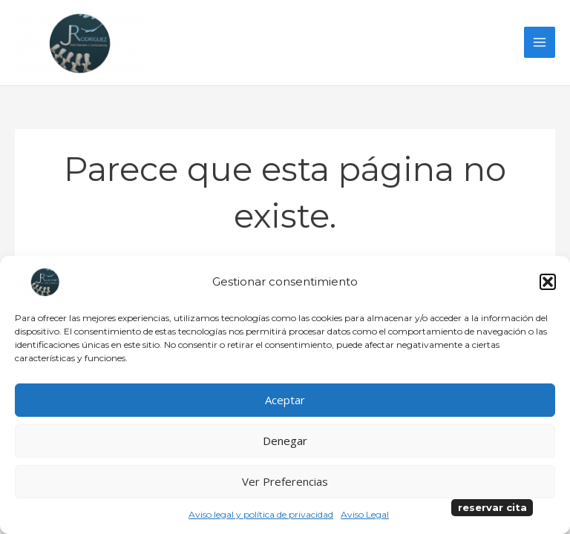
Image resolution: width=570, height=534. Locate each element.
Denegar (285, 440)
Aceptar (285, 399)
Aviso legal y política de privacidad (261, 514)
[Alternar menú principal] (539, 44)
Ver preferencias (285, 481)
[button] (547, 281)
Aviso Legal (365, 514)
